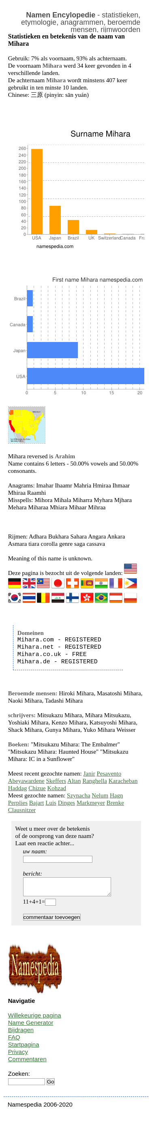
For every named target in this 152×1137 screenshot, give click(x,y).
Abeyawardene (26, 781)
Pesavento (108, 773)
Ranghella (94, 781)
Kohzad (56, 788)
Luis (50, 802)
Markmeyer (91, 802)
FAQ (14, 1040)
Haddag (17, 788)
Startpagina (23, 1048)
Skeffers (56, 781)
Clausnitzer (22, 810)
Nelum (100, 795)
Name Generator (31, 1026)
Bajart (36, 802)
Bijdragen (21, 1033)
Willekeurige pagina (34, 1018)
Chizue (37, 788)
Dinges (66, 802)
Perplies (18, 802)
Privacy (18, 1055)
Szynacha (78, 795)
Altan (74, 781)
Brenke (115, 802)
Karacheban (123, 781)
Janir (89, 773)
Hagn (116, 795)
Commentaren (27, 1062)
